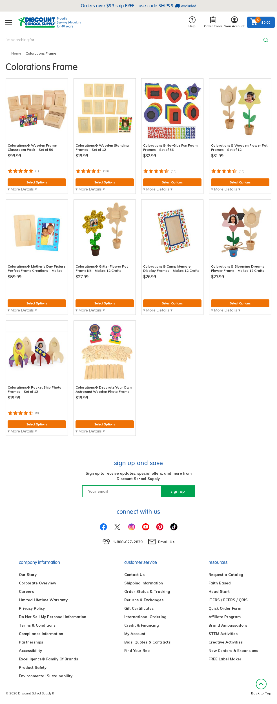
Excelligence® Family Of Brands (48, 659)
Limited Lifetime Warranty (43, 600)
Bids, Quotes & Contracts (147, 642)
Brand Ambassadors (228, 625)
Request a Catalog (226, 574)
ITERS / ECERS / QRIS (228, 600)
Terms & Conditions (37, 625)
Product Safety (32, 667)
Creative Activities (226, 642)
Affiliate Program (225, 617)
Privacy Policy (32, 608)
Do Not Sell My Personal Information (52, 617)
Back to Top (261, 687)
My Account (134, 633)
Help (192, 22)
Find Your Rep (137, 650)
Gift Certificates (139, 608)
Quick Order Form (225, 608)
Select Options (36, 182)
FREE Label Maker (225, 659)
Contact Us (134, 574)
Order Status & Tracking (147, 591)
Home (16, 53)
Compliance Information (41, 633)
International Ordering (145, 617)
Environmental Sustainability (45, 676)
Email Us (166, 542)
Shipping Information (143, 583)
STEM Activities (223, 633)
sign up (177, 491)
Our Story (28, 574)
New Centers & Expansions (233, 650)
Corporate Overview (37, 583)
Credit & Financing (141, 625)
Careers (26, 591)
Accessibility (30, 650)
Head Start (219, 591)
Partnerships (31, 642)
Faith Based (220, 583)
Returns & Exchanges (143, 600)
